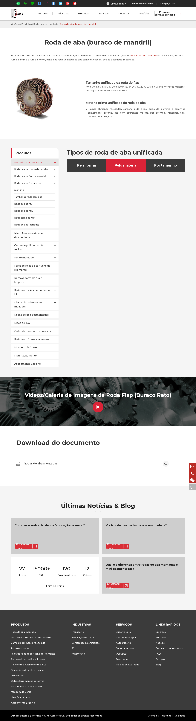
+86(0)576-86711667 (142, 3)
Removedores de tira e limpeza (28, 280)
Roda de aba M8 (23, 204)
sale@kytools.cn (169, 3)
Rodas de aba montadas (144, 55)
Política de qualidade (127, 664)
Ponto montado (24, 257)
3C (73, 648)
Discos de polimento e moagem (28, 304)
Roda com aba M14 (24, 218)
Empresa (83, 13)
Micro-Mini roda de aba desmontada (28, 235)
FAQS (159, 653)
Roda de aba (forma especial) (30, 176)
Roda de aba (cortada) (26, 224)
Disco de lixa (22, 322)
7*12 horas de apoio (126, 637)
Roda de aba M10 (23, 211)
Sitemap (152, 715)
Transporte (78, 631)
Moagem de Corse (25, 347)
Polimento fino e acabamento (32, 339)
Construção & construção (86, 642)
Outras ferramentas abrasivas (32, 331)
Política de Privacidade (172, 715)
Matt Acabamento (25, 355)
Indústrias (63, 13)
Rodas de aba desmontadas (31, 314)
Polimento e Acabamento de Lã (32, 292)
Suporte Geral (123, 631)
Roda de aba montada (45, 24)
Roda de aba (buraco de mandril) (78, 24)
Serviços (104, 13)
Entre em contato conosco (165, 13)
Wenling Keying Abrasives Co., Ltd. (51, 715)
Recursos (124, 13)
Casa (17, 24)
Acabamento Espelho (27, 363)
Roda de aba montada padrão (31, 169)
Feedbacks (122, 659)
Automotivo (78, 653)
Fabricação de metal (83, 637)
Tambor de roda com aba (28, 197)
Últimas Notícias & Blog (98, 507)
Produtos (42, 13)
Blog (158, 664)
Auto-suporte (123, 642)
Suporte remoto (125, 648)
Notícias (144, 13)
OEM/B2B (121, 653)
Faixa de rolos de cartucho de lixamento (32, 267)
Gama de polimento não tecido (29, 247)
